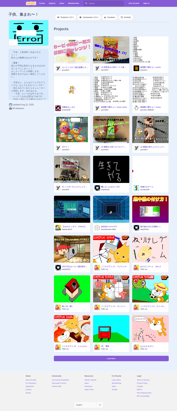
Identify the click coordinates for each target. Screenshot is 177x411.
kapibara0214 (67, 229)
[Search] (86, 3)
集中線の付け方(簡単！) (150, 227)
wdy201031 (105, 190)
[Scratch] (31, 3)
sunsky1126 (144, 190)
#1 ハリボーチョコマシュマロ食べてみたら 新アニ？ (75, 187)
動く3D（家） (68, 306)
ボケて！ (65, 147)
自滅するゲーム (146, 187)
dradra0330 (66, 110)
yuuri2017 (65, 70)
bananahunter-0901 (108, 229)
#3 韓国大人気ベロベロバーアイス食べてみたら (114, 147)
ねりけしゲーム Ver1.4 (150, 266)
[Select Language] (88, 405)
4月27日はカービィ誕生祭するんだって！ (75, 266)
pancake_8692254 (147, 110)
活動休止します (68, 107)
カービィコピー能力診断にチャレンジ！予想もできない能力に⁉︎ (75, 67)
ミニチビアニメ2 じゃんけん (74, 346)
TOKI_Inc (104, 269)
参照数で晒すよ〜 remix (150, 67)
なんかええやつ (146, 346)
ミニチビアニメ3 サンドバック (114, 306)
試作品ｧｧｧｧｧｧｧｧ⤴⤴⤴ (109, 227)
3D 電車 (105, 346)
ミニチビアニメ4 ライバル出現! (153, 306)
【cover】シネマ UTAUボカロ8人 (75, 227)
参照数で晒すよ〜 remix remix (114, 107)
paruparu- (144, 70)
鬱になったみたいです (110, 187)
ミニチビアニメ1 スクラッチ (114, 266)
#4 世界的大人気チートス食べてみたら (114, 67)
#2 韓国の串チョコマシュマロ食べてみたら (153, 147)
